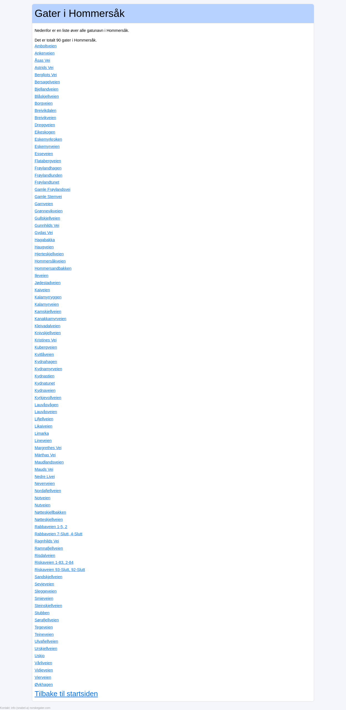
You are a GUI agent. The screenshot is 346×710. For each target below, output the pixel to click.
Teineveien (44, 634)
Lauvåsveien (46, 412)
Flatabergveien (48, 161)
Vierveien (43, 677)
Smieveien (44, 598)
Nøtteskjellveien (49, 519)
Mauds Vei (44, 469)
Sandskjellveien (48, 577)
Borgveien (44, 103)
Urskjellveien (46, 648)
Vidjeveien (44, 670)
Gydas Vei (44, 232)
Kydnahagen (46, 361)
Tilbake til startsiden (66, 694)
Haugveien (44, 247)
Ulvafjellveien (46, 641)
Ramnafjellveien (49, 548)
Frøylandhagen (48, 168)
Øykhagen (44, 684)
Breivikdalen (45, 110)
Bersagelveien (47, 82)
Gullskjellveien (47, 218)
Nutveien (42, 505)
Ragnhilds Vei (47, 541)
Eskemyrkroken (48, 139)
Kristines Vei (46, 340)
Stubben (42, 613)
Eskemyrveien (47, 146)
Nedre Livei (45, 476)
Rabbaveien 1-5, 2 (51, 526)
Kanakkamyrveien (50, 319)
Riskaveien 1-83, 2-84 (54, 562)
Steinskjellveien (48, 605)
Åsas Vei (42, 60)
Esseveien (44, 153)
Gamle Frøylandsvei (52, 189)
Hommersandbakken (53, 268)
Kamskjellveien (48, 311)
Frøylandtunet (47, 182)
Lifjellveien (44, 419)
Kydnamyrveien (48, 369)
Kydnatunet (45, 383)
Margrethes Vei (48, 448)
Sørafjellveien (47, 620)
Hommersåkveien (50, 261)
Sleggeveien (46, 591)
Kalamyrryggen (48, 297)
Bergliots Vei (46, 75)
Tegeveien (44, 627)
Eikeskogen (45, 132)
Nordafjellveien (48, 490)
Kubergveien (46, 347)
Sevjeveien (44, 584)
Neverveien (45, 483)
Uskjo (40, 656)
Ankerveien (45, 53)
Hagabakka (45, 240)
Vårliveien (43, 663)
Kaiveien (42, 290)
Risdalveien (45, 555)
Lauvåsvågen (47, 405)
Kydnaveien (45, 390)
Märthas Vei (45, 455)
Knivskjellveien (48, 333)
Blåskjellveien (47, 96)
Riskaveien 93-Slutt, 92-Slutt (60, 569)
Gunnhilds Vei (47, 225)
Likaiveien (43, 426)
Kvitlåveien (44, 354)
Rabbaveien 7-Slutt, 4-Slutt (58, 534)
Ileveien (42, 275)
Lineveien (43, 440)
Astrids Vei (44, 67)
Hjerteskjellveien (49, 254)
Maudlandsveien (49, 462)
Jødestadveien (48, 283)
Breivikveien (45, 117)
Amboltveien (46, 46)
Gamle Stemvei (48, 196)
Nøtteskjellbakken (50, 512)
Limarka (42, 433)
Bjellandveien (47, 89)
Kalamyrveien (47, 304)
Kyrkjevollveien (48, 397)
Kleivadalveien (47, 326)
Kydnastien (44, 376)
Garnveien (44, 204)
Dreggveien (45, 125)
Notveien (42, 498)
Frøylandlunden (48, 175)
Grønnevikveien (49, 211)
